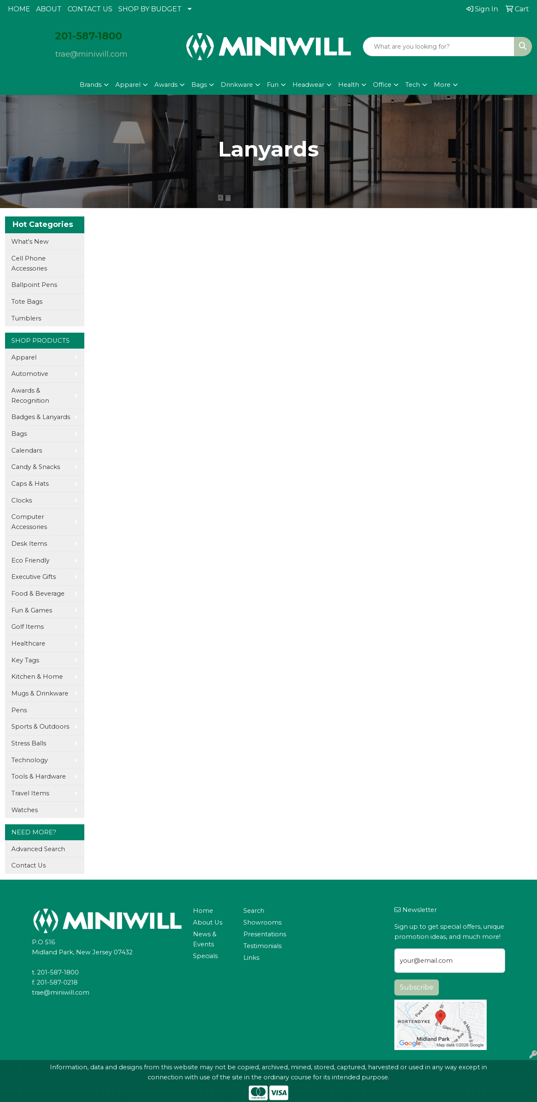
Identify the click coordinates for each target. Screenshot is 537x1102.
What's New (30, 241)
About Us (207, 922)
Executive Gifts (33, 577)
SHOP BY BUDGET (150, 9)
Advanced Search (38, 849)
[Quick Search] (438, 46)
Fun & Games (31, 610)
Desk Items (29, 543)
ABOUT (49, 9)
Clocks (21, 500)
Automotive (29, 374)
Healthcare (28, 643)
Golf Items (27, 626)
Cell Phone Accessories (29, 263)
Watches (24, 810)
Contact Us (28, 865)
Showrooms (262, 922)
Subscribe (416, 987)
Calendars (26, 450)
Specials (205, 956)
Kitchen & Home (37, 676)
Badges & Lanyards (40, 417)
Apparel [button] (128, 85)
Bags (19, 434)
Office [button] (382, 85)
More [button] (442, 85)
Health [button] (348, 85)
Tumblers (26, 318)
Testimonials (262, 946)
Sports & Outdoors (40, 726)
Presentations (263, 934)
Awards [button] (165, 85)
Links (251, 957)
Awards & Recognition (30, 395)
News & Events (204, 939)
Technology (29, 760)
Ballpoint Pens (34, 285)
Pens (19, 710)
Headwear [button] (308, 85)
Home (203, 910)
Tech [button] (412, 85)
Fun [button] (273, 85)
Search (253, 910)
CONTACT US (90, 9)
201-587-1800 (58, 972)
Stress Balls (28, 743)
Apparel (23, 357)
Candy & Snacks (35, 467)
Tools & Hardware (38, 776)
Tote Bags (26, 301)
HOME (19, 9)
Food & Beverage (38, 593)
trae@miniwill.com (91, 54)
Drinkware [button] (237, 85)
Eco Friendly (30, 560)
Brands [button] (91, 85)
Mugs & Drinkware (39, 693)
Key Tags (25, 660)
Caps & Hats (30, 483)
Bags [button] (199, 85)
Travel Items (30, 793)
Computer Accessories (29, 522)
